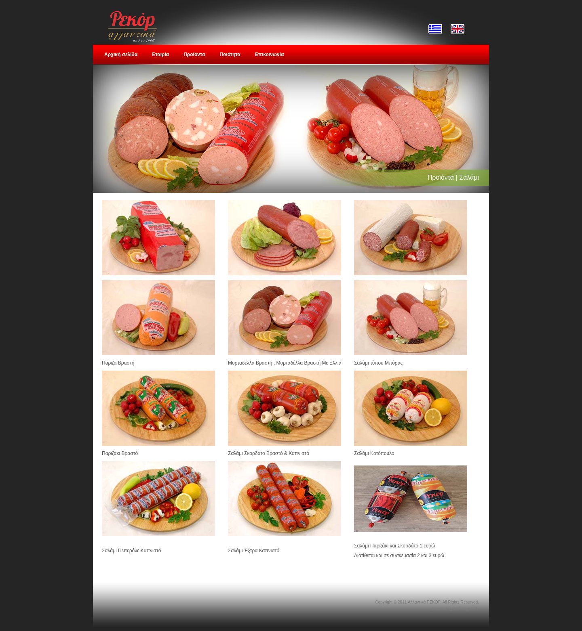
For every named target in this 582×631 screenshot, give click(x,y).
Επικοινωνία (269, 54)
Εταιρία (160, 54)
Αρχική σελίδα (120, 54)
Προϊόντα (194, 54)
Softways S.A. (466, 608)
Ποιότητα (229, 54)
